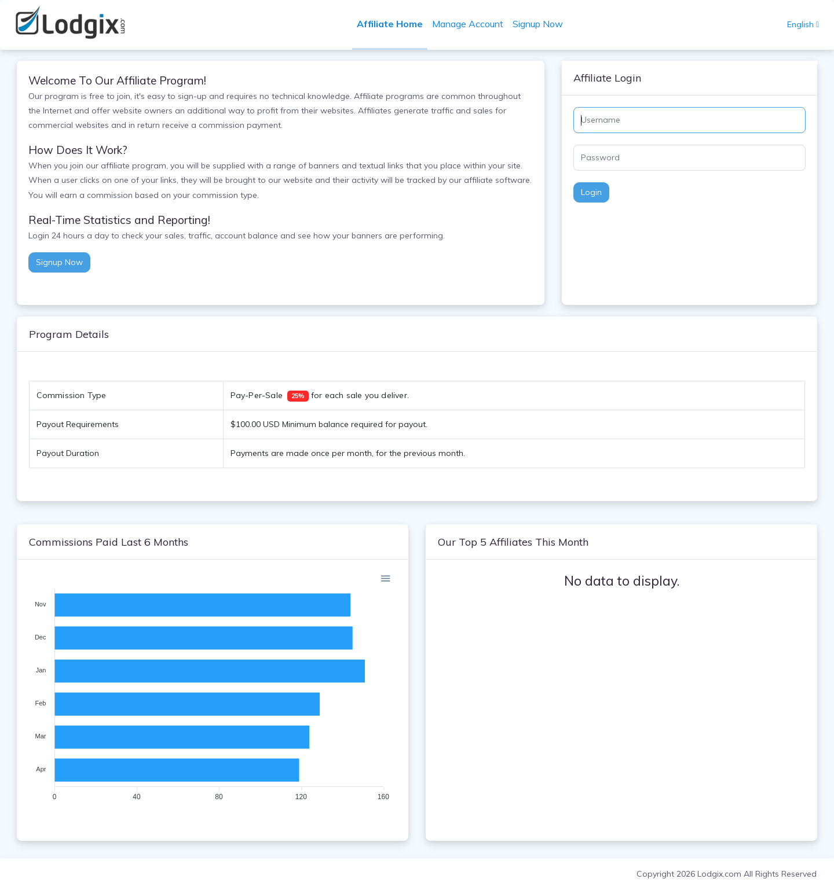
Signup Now (538, 24)
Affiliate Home (390, 24)
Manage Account (467, 24)
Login (591, 192)
